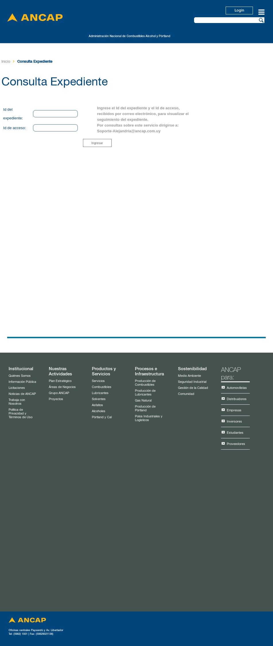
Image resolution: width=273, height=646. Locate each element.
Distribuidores (237, 399)
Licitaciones (17, 387)
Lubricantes (100, 393)
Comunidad (186, 393)
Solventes (99, 399)
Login (239, 10)
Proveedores (236, 444)
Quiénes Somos (20, 375)
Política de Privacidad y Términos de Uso (20, 413)
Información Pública (22, 381)
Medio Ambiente (189, 375)
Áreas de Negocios (62, 387)
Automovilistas (237, 387)
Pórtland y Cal (102, 417)
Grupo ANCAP (59, 393)
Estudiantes (235, 432)
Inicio (5, 62)
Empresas (234, 410)
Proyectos (56, 399)
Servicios (98, 381)
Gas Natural (143, 400)
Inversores (234, 421)
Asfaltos (97, 405)
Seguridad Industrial (192, 381)
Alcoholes (98, 411)
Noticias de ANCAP (22, 393)
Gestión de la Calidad (193, 387)
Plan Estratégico (60, 381)
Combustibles (101, 387)
